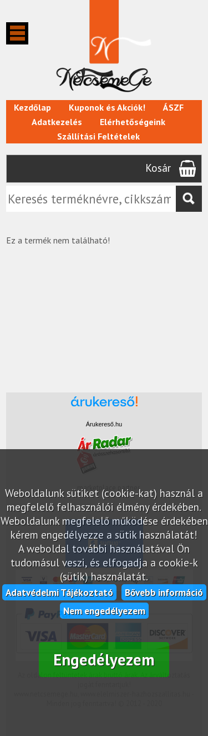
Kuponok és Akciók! (107, 107)
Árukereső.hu (104, 424)
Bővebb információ (164, 592)
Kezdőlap (32, 107)
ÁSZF (173, 107)
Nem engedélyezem (104, 610)
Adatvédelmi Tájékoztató (59, 592)
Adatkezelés (57, 121)
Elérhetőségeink (132, 121)
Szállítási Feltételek (98, 136)
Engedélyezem (104, 659)
